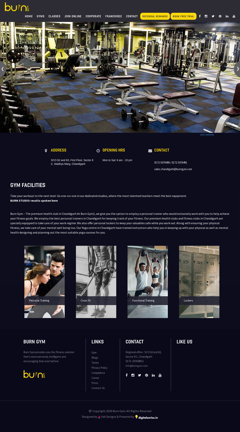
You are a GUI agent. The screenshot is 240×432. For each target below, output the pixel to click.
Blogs (95, 357)
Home (29, 16)
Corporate (93, 16)
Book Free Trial (183, 16)
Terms (95, 362)
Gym (94, 352)
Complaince (98, 373)
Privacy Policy (99, 367)
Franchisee (113, 16)
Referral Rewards (155, 16)
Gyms (40, 16)
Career (95, 378)
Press (95, 383)
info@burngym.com (137, 365)
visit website (207, 134)
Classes (54, 16)
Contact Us (98, 388)
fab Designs (107, 416)
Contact (132, 16)
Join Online (73, 16)
